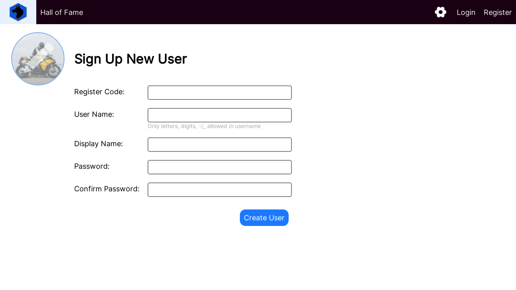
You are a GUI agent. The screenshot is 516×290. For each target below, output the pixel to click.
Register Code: (99, 91)
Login (466, 12)
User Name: (94, 114)
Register (498, 12)
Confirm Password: (106, 188)
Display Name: (98, 143)
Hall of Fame (61, 12)
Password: (92, 166)
